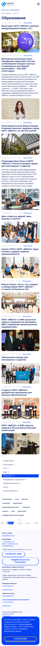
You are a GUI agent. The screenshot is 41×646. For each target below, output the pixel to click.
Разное (5, 487)
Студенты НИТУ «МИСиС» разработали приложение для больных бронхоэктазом (17, 392)
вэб (13, 511)
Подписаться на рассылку (20, 561)
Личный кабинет (33, 3)
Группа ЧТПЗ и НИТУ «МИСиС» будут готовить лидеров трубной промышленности (20, 251)
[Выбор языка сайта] (28, 3)
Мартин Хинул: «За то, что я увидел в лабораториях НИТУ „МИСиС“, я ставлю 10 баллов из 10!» (20, 286)
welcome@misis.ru (8, 596)
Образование (27, 23)
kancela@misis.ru (8, 546)
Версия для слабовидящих (10, 10)
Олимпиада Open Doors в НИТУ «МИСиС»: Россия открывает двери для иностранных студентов (20, 163)
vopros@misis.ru (7, 590)
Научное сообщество (10, 491)
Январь (20, 523)
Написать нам (14, 554)
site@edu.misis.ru (8, 614)
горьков (26, 507)
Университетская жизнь (11, 483)
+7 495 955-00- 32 (8, 542)
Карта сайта (6, 616)
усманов (6, 503)
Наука (5, 472)
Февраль (28, 523)
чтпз (17, 499)
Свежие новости (8, 461)
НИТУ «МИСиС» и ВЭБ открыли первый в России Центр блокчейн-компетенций (19, 427)
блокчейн (22, 511)
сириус (5, 511)
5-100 (5, 468)
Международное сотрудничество (14, 479)
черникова (7, 499)
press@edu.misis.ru (8, 535)
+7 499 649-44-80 (8, 586)
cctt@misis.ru (6, 606)
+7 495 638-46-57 (8, 602)
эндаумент (17, 503)
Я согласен (20, 639)
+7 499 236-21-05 (12, 544)
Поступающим (8, 464)
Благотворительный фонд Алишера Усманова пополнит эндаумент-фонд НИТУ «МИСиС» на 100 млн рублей (20, 128)
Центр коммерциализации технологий (15, 599)
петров (25, 499)
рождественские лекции (13, 515)
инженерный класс (10, 507)
